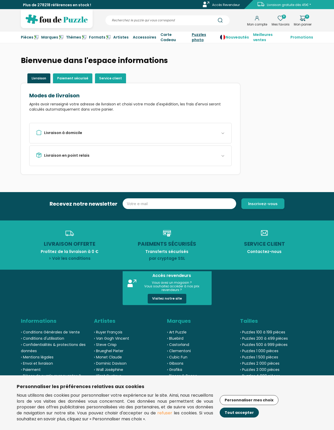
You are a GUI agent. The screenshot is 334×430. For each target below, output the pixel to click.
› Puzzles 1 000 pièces (259, 350)
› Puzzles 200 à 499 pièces (264, 338)
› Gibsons (175, 363)
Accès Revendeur (226, 5)
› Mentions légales (37, 357)
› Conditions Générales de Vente (50, 332)
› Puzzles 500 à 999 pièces (264, 344)
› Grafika (174, 369)
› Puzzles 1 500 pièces (259, 357)
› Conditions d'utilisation (42, 338)
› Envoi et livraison (37, 363)
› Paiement (31, 369)
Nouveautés (237, 37)
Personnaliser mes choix (249, 400)
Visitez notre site (167, 298)
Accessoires (144, 37)
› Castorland (178, 344)
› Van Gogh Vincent (111, 338)
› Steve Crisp (105, 344)
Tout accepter (239, 412)
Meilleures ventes (263, 37)
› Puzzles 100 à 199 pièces (262, 332)
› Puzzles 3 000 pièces (259, 369)
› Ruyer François (108, 332)
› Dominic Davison (110, 363)
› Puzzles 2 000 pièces (259, 363)
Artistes (121, 37)
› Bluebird (175, 338)
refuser (164, 413)
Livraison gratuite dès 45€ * (289, 5)
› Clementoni (179, 350)
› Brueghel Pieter (108, 350)
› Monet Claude (108, 357)
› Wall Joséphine (108, 369)
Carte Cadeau (168, 37)
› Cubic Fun (177, 357)
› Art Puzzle (177, 332)
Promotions (301, 37)
